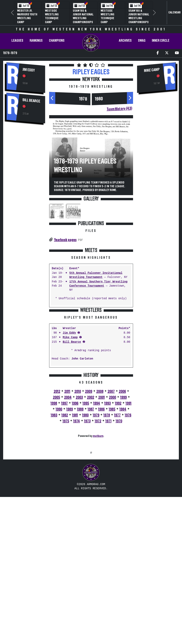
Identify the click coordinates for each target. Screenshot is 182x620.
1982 (64, 477)
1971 (108, 483)
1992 (118, 465)
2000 (112, 459)
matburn (98, 497)
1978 (83, 98)
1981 (75, 477)
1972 (98, 483)
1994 (96, 465)
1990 (59, 471)
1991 (128, 465)
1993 (107, 465)
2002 (90, 459)
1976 (128, 477)
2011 (67, 453)
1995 (86, 465)
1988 (80, 471)
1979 (96, 477)
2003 (79, 459)
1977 (117, 477)
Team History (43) (119, 108)
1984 (122, 471)
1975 (66, 483)
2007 (111, 453)
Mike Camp (70, 399)
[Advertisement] (26, 193)
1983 (54, 477)
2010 (77, 453)
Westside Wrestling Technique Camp (52, 16)
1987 (91, 471)
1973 (87, 483)
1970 (119, 483)
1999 (123, 459)
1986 (101, 471)
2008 (99, 453)
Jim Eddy (29, 69)
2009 (88, 453)
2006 (122, 453)
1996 (75, 465)
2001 (101, 459)
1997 (64, 465)
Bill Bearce (31, 100)
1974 (76, 483)
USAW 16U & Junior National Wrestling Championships (83, 16)
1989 (69, 471)
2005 (56, 459)
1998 (54, 465)
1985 (112, 471)
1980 (99, 98)
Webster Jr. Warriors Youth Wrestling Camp (27, 16)
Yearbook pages (65, 240)
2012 (57, 453)
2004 (68, 459)
